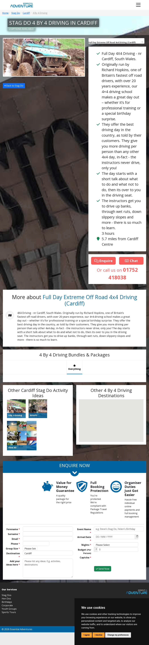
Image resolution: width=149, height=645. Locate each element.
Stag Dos (6, 595)
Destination (13, 555)
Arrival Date (84, 539)
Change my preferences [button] (118, 635)
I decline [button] (98, 635)
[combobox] (116, 41)
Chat (131, 260)
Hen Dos (6, 598)
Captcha (85, 557)
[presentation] (115, 560)
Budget (84, 551)
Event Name (84, 531)
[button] (87, 432)
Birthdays (7, 602)
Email (16, 538)
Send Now (102, 568)
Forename (13, 529)
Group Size (13, 548)
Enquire (103, 260)
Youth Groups (9, 608)
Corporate (7, 605)
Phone (15, 543)
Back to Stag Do (14, 99)
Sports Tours (9, 612)
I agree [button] (87, 635)
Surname (14, 534)
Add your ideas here (13, 563)
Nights (86, 544)
